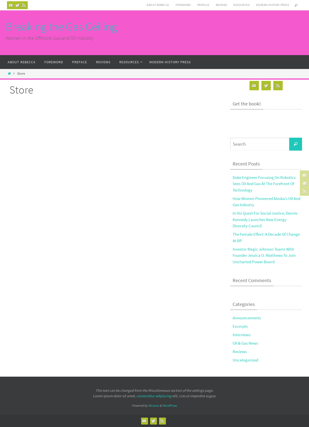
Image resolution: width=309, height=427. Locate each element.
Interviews (241, 334)
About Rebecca (158, 5)
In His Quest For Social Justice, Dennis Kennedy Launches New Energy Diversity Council (265, 219)
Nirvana (153, 405)
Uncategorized (245, 360)
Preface (203, 5)
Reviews (221, 5)
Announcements (247, 318)
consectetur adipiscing (153, 396)
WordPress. (169, 405)
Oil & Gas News (245, 343)
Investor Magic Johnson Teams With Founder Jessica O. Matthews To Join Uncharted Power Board (264, 255)
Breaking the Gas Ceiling (61, 26)
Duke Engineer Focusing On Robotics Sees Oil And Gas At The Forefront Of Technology (264, 184)
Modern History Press (272, 5)
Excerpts (240, 326)
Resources (241, 5)
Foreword (183, 5)
